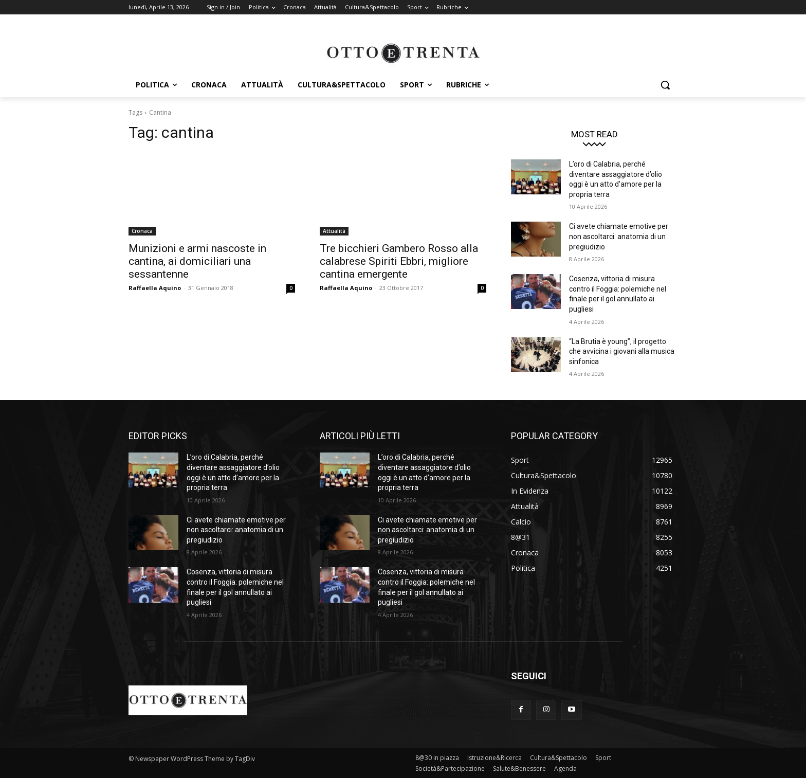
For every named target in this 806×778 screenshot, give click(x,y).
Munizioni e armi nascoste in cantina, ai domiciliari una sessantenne (197, 261)
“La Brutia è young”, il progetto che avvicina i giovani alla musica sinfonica (621, 351)
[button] (665, 85)
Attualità (334, 230)
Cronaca (142, 230)
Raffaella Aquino (155, 288)
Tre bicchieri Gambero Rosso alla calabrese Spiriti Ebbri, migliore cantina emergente (399, 261)
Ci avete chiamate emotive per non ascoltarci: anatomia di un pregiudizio (618, 236)
